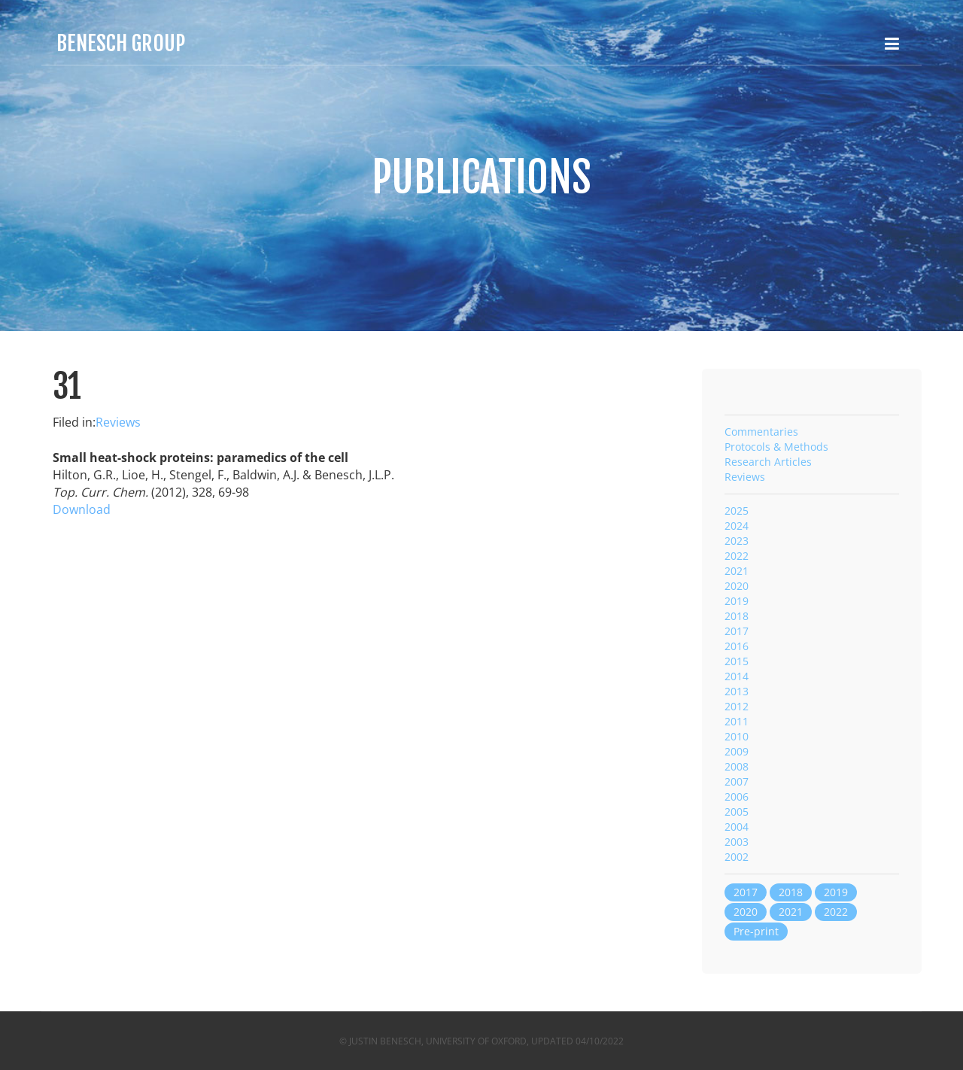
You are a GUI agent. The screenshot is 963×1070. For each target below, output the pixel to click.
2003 (737, 841)
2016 (737, 646)
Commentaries (761, 431)
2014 (737, 676)
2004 (737, 826)
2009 (737, 751)
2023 (737, 540)
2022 (737, 556)
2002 (737, 857)
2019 (737, 601)
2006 (737, 796)
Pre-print (756, 931)
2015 (737, 661)
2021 (737, 571)
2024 (737, 525)
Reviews (118, 422)
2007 (737, 781)
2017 (737, 631)
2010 (737, 736)
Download (82, 509)
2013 (737, 691)
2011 (737, 721)
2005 (737, 811)
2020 (737, 586)
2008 (737, 766)
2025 (737, 510)
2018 (737, 616)
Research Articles (768, 461)
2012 (737, 706)
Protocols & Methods (776, 446)
